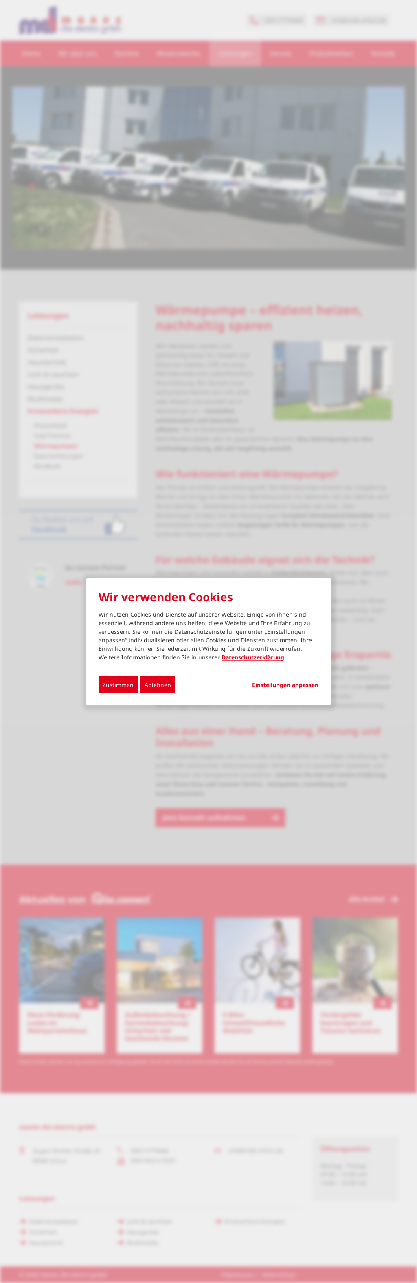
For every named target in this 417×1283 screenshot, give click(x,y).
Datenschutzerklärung (253, 657)
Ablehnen (158, 684)
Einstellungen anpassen (285, 685)
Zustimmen (118, 684)
